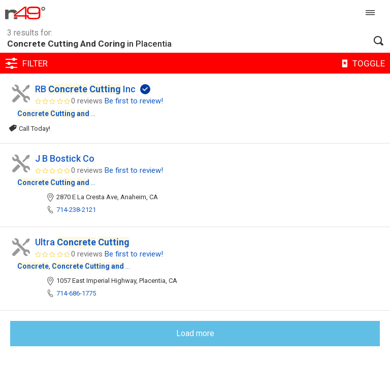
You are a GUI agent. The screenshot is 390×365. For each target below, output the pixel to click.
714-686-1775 (76, 293)
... (56, 114)
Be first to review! (134, 100)
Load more (195, 333)
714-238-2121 (76, 209)
